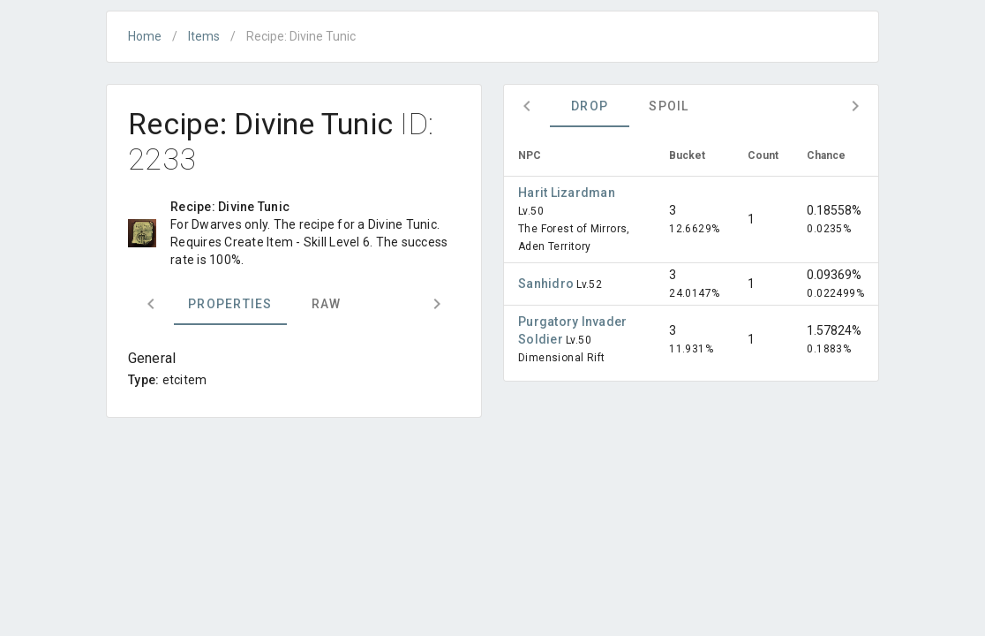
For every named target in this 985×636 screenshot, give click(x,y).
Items (204, 36)
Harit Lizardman (566, 193)
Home (145, 36)
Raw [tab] (327, 304)
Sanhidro (547, 283)
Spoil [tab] (668, 106)
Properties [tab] (230, 304)
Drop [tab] (589, 106)
